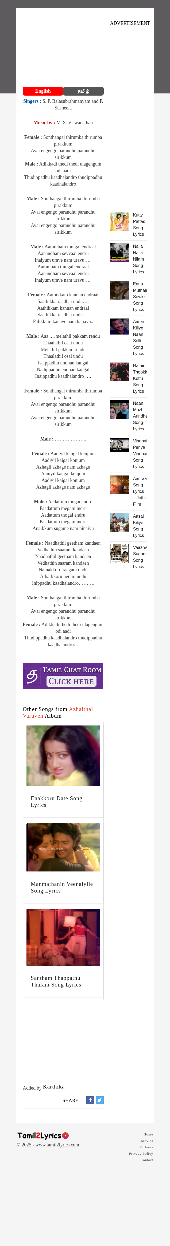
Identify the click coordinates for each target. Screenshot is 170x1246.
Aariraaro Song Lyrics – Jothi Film (140, 491)
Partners (146, 1147)
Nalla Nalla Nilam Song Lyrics (138, 259)
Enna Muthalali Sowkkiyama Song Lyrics (140, 297)
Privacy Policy (141, 1153)
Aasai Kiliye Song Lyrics (138, 526)
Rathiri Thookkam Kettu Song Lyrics (140, 378)
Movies (147, 1141)
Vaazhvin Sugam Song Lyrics (140, 557)
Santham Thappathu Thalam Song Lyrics (56, 981)
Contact (147, 1160)
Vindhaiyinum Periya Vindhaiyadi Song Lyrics (140, 454)
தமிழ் (83, 91)
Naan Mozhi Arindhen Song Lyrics (140, 416)
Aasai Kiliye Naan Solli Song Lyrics (138, 337)
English (43, 91)
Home (148, 1134)
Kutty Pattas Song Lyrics (139, 225)
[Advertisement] (63, 48)
